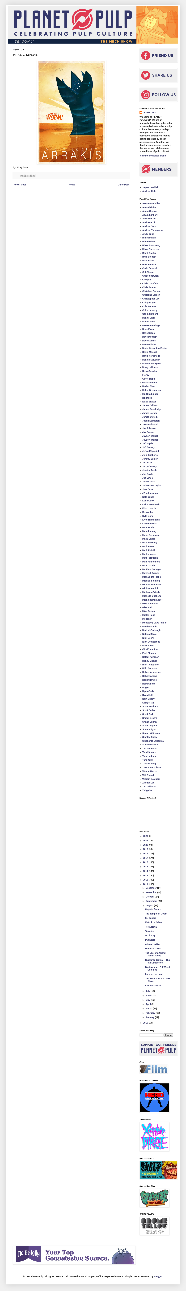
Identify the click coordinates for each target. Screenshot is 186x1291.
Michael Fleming (151, 580)
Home (72, 184)
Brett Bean (148, 260)
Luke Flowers (149, 523)
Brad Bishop (149, 256)
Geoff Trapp (148, 378)
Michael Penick (150, 588)
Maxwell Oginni (150, 573)
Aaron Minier (149, 207)
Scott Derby (148, 710)
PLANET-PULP (150, 112)
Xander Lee (148, 782)
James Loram (149, 413)
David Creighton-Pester (154, 348)
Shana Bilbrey (149, 722)
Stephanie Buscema (153, 741)
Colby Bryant (149, 302)
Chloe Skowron (150, 276)
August (150, 905)
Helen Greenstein (151, 390)
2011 (146, 884)
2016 (146, 862)
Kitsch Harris (149, 508)
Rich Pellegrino (150, 664)
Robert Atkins (149, 676)
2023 (146, 836)
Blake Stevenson (151, 249)
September (152, 901)
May (148, 1000)
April (148, 1004)
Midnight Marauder (152, 599)
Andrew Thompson (152, 230)
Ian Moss (147, 398)
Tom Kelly (147, 760)
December (151, 888)
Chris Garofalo (150, 283)
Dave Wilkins (149, 344)
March (149, 1008)
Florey (145, 375)
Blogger (158, 1276)
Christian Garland (151, 291)
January (150, 1017)
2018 (146, 853)
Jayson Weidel (150, 187)
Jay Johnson (149, 428)
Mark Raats (148, 546)
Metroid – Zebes (153, 922)
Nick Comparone (151, 641)
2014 (146, 871)
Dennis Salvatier (151, 359)
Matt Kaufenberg (151, 561)
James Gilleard (150, 405)
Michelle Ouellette (151, 596)
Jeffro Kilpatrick (151, 451)
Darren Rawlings (151, 325)
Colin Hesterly (149, 310)
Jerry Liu (147, 462)
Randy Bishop (149, 661)
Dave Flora (148, 329)
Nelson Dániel (149, 634)
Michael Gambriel (151, 584)
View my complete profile (153, 155)
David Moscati (149, 352)
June (149, 995)
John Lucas (148, 481)
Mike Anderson (150, 603)
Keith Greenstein (151, 504)
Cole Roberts (149, 306)
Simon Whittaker (151, 733)
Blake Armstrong (151, 245)
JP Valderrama (150, 493)
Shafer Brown (149, 718)
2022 (146, 840)
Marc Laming (149, 531)
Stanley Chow (149, 737)
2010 (146, 1022)
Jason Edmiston (151, 420)
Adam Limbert (149, 215)
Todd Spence (149, 752)
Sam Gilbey (148, 699)
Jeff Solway (148, 447)
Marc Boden (148, 527)
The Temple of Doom (156, 913)
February (151, 1013)
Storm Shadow (153, 985)
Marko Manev (149, 554)
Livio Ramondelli (151, 519)
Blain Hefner (149, 241)
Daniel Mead (149, 321)
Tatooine (149, 931)
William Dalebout (151, 779)
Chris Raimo (149, 287)
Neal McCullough (151, 630)
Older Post (123, 184)
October (150, 896)
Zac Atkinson (149, 786)
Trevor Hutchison (151, 767)
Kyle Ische (147, 516)
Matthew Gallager (151, 569)
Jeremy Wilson (150, 459)
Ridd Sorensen (150, 668)
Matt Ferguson (150, 558)
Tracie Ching (149, 763)
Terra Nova (151, 927)
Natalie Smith (149, 626)
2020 (146, 845)
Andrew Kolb (149, 191)
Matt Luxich (148, 565)
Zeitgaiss (147, 790)
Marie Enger (148, 538)
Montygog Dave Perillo (154, 622)
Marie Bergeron (150, 535)
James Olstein (150, 417)
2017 (146, 858)
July (148, 991)
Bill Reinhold (149, 237)
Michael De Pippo (151, 577)
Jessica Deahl (149, 470)
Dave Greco (148, 333)
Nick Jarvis (148, 645)
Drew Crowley (149, 371)
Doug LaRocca (150, 367)
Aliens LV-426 (152, 944)
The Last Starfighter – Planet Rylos (156, 954)
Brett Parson (149, 264)
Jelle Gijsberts (150, 455)
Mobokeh (147, 619)
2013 (146, 875)
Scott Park (147, 714)
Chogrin (146, 279)
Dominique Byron (151, 363)
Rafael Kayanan (150, 657)
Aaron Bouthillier (151, 203)
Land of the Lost (154, 974)
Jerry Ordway (149, 466)
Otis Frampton (150, 649)
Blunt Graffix (149, 253)
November (151, 892)
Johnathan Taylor (151, 485)
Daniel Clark (148, 317)
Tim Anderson (149, 748)
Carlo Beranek (150, 268)
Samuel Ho (148, 702)
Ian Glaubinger (150, 394)
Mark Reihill (148, 550)
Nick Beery (148, 638)
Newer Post (20, 184)
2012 (146, 879)
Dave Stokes (149, 340)
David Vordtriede (151, 356)
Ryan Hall (147, 695)
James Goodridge (151, 409)
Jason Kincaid (150, 424)
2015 (146, 866)
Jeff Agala (147, 443)
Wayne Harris (149, 771)
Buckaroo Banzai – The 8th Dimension (157, 961)
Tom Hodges (149, 756)
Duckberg (150, 940)
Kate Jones (148, 497)
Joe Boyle (147, 474)
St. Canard (150, 918)
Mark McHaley (149, 542)
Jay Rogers (148, 432)
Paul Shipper (149, 653)
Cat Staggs (148, 272)
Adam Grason (149, 211)
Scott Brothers (150, 706)
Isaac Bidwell (149, 401)
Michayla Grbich (151, 592)
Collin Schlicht (150, 314)
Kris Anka (147, 512)
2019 (146, 849)
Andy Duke (148, 234)
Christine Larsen (151, 295)
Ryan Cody (148, 691)
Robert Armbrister (152, 672)
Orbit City (150, 935)
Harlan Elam (148, 386)
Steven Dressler (150, 744)
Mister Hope (148, 615)
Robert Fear (148, 683)
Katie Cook (148, 500)
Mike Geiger (148, 611)
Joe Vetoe (147, 478)
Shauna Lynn (149, 729)
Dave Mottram (149, 337)
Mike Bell (147, 607)
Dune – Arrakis (153, 948)
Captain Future (153, 909)
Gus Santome (149, 382)
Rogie (145, 687)
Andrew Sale (149, 226)
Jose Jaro (147, 489)
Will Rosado (148, 775)
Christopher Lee (151, 298)
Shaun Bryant (149, 725)
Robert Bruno (149, 680)
